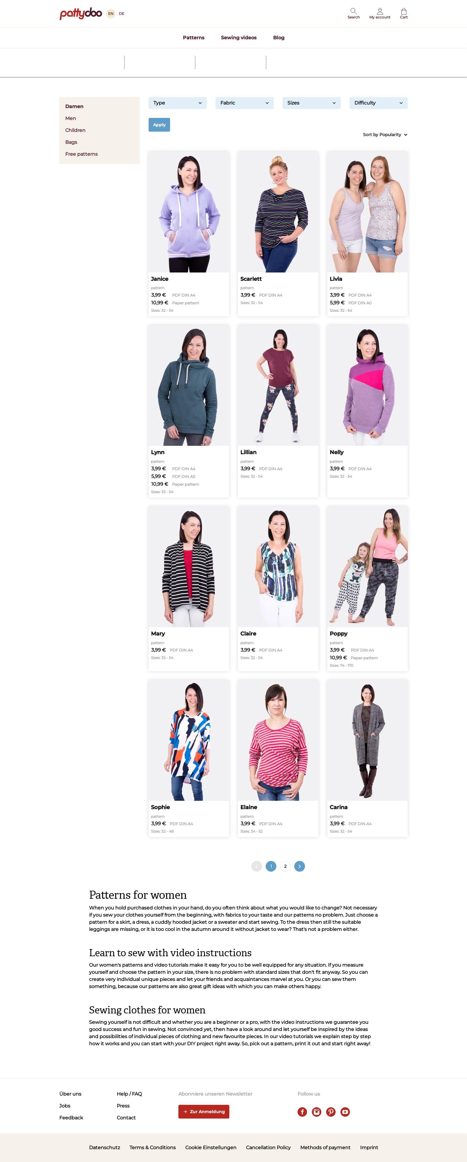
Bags (71, 142)
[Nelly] (367, 411)
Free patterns (81, 154)
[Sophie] (189, 758)
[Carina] (367, 758)
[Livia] (367, 234)
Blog (278, 38)
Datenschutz (104, 1147)
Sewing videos (238, 38)
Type (177, 103)
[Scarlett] (278, 234)
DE (121, 13)
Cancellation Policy (268, 1147)
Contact (126, 1118)
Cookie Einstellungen (210, 1147)
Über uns (70, 1094)
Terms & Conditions (153, 1147)
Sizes (311, 103)
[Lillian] (278, 411)
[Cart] (404, 14)
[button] (354, 14)
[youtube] (345, 1112)
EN (110, 13)
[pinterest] (331, 1112)
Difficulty (378, 103)
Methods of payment (325, 1147)
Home (65, 53)
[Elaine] (278, 758)
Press (123, 1106)
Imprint (369, 1147)
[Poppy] (367, 589)
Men (99, 118)
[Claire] (278, 589)
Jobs (64, 1106)
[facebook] (302, 1112)
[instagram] (316, 1112)
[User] (379, 14)
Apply (159, 124)
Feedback (71, 1118)
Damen (99, 106)
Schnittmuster (97, 53)
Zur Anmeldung (204, 1112)
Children (75, 130)
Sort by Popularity (385, 135)
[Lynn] (189, 411)
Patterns (193, 38)
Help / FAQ (129, 1094)
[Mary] (189, 589)
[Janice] (189, 234)
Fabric (244, 103)
